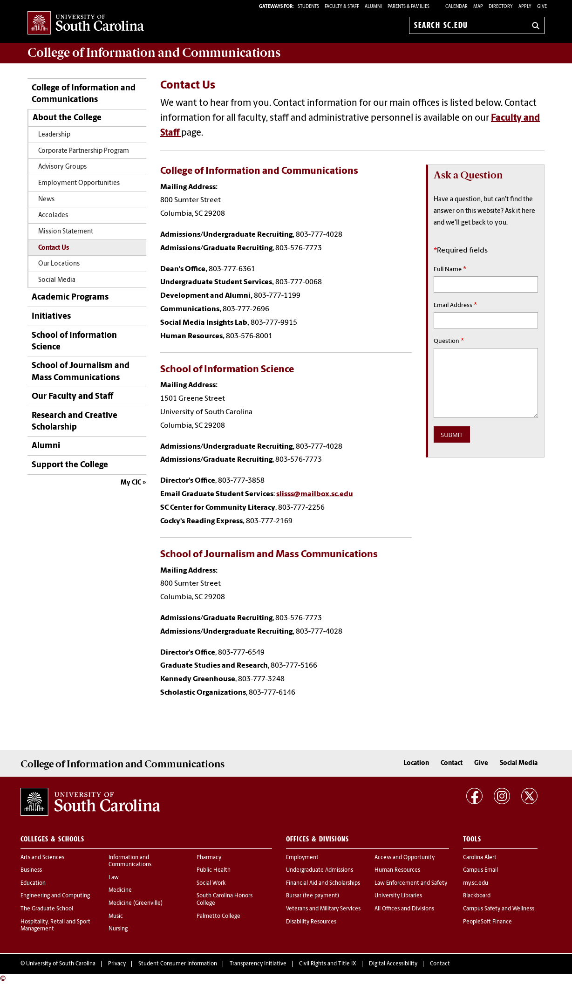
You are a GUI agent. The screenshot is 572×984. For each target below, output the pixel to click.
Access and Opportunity (405, 858)
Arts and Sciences (42, 858)
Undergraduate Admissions (319, 870)
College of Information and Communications (84, 94)
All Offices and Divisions (404, 909)
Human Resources (397, 870)
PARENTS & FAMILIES (408, 6)
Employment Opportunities (79, 183)
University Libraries (398, 896)
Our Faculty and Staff (72, 396)
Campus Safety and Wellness (498, 909)
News (46, 200)
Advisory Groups (62, 167)
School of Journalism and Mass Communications (80, 372)
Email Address (455, 305)
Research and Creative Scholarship (74, 421)
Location (416, 763)
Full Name (450, 269)
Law (114, 878)
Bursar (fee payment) (312, 896)
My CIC (131, 482)
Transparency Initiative (258, 964)
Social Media (56, 280)
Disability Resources (311, 922)
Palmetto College (218, 916)
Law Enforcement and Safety (411, 883)
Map (478, 6)
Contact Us (53, 248)
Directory (501, 6)
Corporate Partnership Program (83, 151)
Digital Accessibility (393, 964)
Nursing (118, 929)
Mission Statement (65, 232)
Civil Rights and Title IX (327, 964)
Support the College (70, 465)
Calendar (456, 6)
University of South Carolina (60, 964)
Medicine (120, 890)
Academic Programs (70, 297)
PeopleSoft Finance (487, 922)
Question (449, 341)
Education (33, 883)
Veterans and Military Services (323, 909)
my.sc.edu (475, 883)
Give (542, 6)
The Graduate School (46, 909)
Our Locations (59, 264)
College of (153, 53)
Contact (452, 763)
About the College (67, 118)
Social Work (211, 883)
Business (31, 870)
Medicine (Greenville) (136, 903)
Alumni (46, 446)
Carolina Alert (480, 858)
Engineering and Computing (55, 896)
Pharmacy (209, 858)
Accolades (53, 215)
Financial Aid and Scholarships (323, 883)
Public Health (214, 870)
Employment (302, 858)
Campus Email (480, 870)
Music (116, 916)
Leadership (54, 135)
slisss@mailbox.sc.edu (314, 494)
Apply (524, 6)
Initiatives (51, 316)
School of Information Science (74, 341)
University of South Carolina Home (85, 23)
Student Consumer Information (177, 964)
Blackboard (476, 896)
